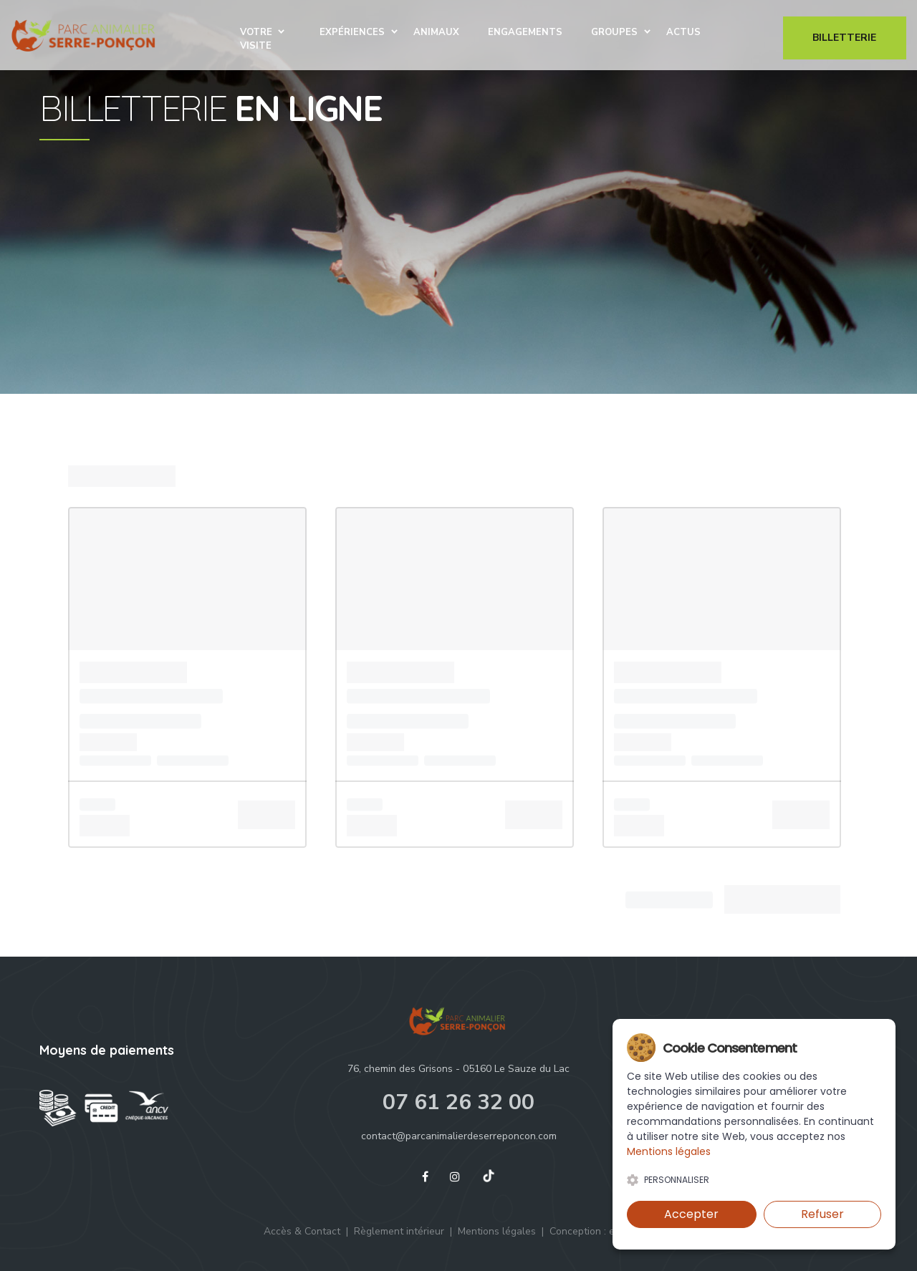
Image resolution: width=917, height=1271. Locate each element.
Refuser (822, 1214)
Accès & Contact (302, 1231)
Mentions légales (497, 1231)
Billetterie (844, 39)
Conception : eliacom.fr (601, 1231)
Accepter (691, 1214)
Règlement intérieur (399, 1231)
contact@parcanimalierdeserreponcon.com (459, 1136)
